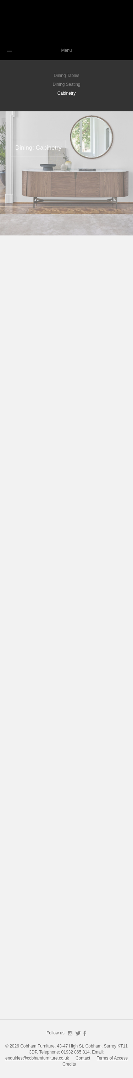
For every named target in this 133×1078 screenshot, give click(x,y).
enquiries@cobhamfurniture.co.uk (37, 1058)
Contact (83, 1058)
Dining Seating (66, 84)
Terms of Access (112, 1058)
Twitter (78, 1033)
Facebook (85, 1033)
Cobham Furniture (67, 23)
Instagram (70, 1033)
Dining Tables (66, 75)
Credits (69, 1064)
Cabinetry (66, 93)
